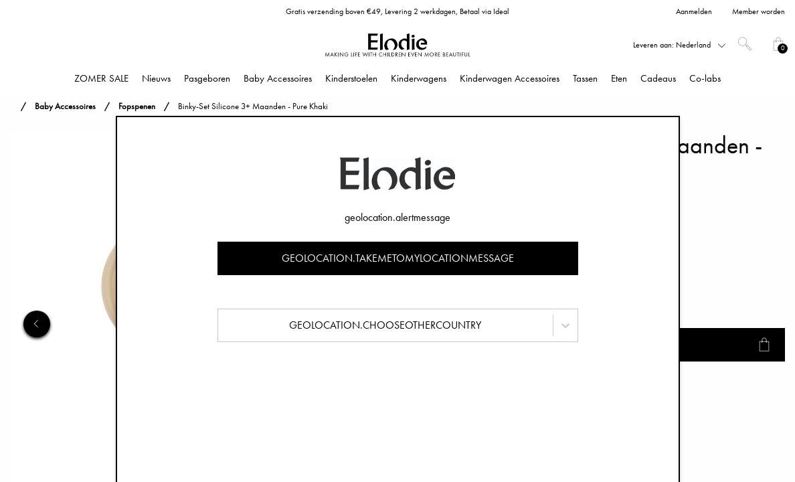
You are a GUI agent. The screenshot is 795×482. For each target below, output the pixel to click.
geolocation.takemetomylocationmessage (398, 258)
